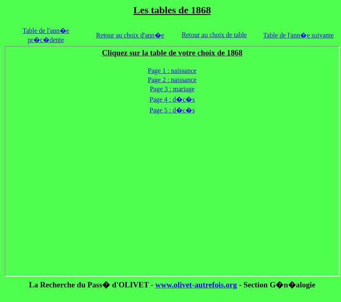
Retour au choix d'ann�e (130, 35)
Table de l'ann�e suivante (298, 35)
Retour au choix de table (214, 34)
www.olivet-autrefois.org (196, 284)
